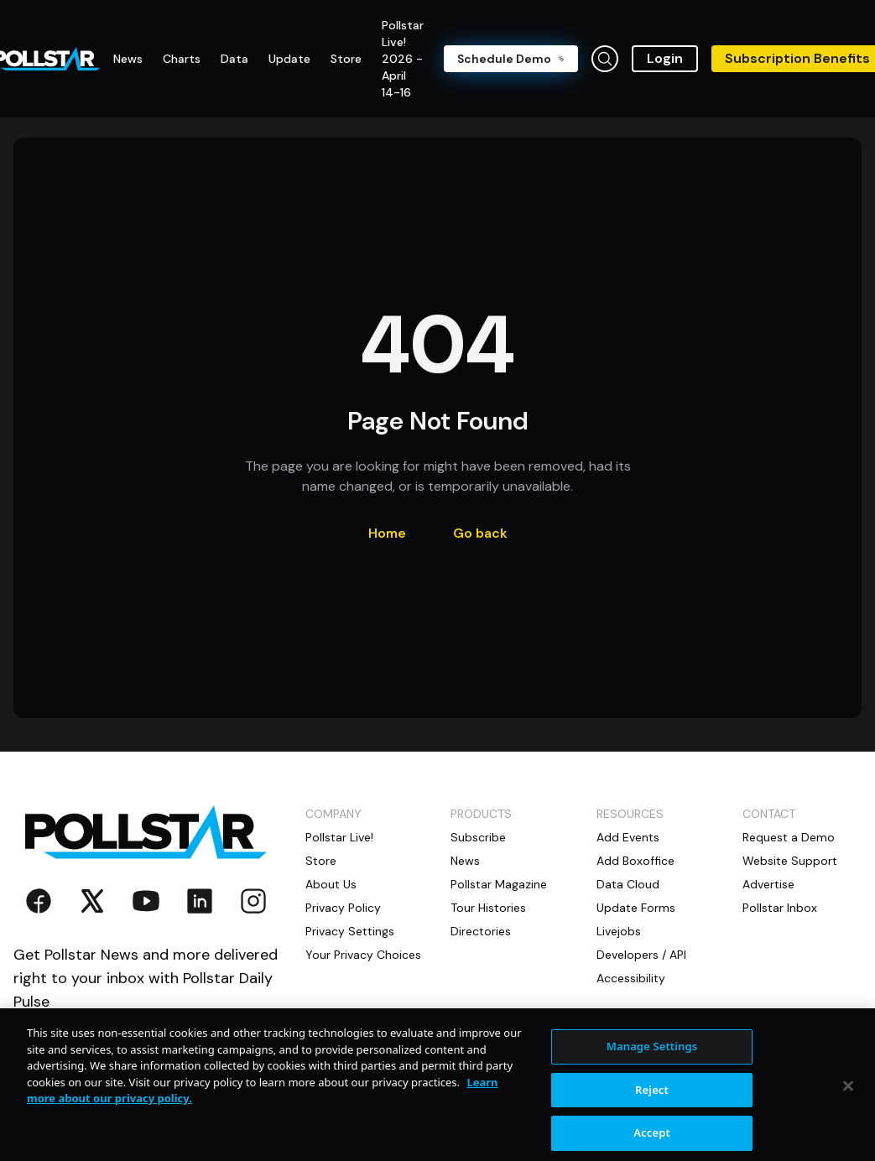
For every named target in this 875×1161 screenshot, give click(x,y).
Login (665, 58)
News (465, 860)
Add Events (627, 837)
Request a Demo (788, 837)
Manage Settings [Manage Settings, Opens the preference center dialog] (652, 1057)
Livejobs (618, 931)
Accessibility (630, 978)
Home (387, 533)
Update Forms (635, 907)
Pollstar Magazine (499, 884)
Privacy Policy (343, 907)
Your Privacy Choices (363, 954)
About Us (331, 884)
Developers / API (641, 954)
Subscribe (478, 837)
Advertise (768, 884)
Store (320, 860)
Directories (481, 931)
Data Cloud (627, 884)
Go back (480, 533)
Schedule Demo (511, 58)
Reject (652, 1100)
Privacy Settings (349, 931)
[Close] (848, 1097)
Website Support (789, 860)
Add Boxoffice (635, 860)
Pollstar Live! (339, 837)
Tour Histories (488, 907)
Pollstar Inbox (779, 907)
